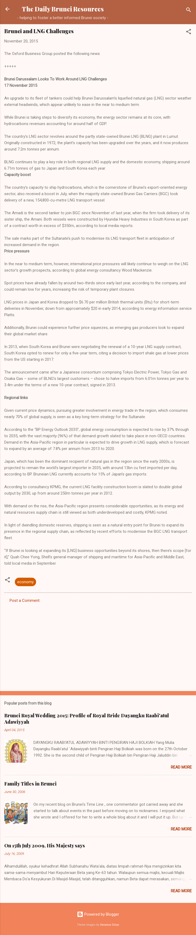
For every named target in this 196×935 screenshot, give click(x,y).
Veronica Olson (109, 925)
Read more (181, 767)
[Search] (188, 11)
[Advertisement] (98, 645)
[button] (188, 32)
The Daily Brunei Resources (63, 9)
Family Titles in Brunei (30, 783)
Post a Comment (25, 600)
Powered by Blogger (98, 914)
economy (25, 582)
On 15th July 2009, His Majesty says (44, 845)
